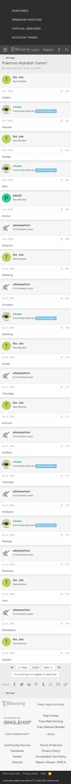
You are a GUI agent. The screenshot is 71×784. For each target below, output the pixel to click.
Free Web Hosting (51, 721)
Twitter (17, 756)
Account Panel (25, 37)
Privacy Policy (51, 751)
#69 (67, 328)
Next (48, 667)
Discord (17, 762)
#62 (67, 120)
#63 (67, 150)
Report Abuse (45, 762)
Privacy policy (30, 773)
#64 (67, 180)
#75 (67, 505)
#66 (67, 239)
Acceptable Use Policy (51, 756)
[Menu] (5, 50)
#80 (67, 653)
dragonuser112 (13, 68)
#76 (67, 535)
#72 (67, 416)
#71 (67, 387)
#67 (67, 268)
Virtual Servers (26, 28)
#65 (67, 209)
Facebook (17, 751)
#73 (67, 446)
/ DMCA (60, 762)
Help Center (51, 715)
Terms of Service (51, 745)
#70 (67, 357)
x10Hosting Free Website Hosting (13, 704)
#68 (67, 298)
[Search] (66, 49)
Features (20, 10)
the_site (18, 77)
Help (43, 773)
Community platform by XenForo (31, 780)
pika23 (17, 195)
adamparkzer (21, 225)
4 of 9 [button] (35, 667)
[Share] (61, 91)
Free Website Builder (51, 727)
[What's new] (59, 49)
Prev (22, 667)
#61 (67, 91)
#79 (67, 623)
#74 (67, 476)
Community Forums (17, 745)
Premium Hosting (27, 19)
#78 (67, 594)
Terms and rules (11, 773)
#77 (67, 564)
